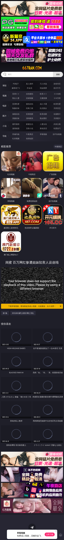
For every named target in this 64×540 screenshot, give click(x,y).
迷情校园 (15, 128)
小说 (5, 126)
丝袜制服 (29, 98)
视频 (5, 95)
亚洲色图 (29, 114)
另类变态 (57, 108)
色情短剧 (29, 138)
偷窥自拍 (15, 114)
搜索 (58, 74)
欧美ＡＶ (43, 94)
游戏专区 (57, 84)
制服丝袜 (15, 108)
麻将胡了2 (16, 88)
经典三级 (29, 108)
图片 (5, 115)
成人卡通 (43, 104)
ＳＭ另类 (57, 98)
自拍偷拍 (29, 94)
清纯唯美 (29, 118)
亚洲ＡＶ (15, 94)
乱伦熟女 (43, 108)
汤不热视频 (57, 134)
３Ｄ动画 (57, 94)
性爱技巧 (57, 128)
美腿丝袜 (15, 118)
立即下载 (49, 534)
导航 (5, 136)
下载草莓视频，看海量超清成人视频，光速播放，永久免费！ (35, 306)
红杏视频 (15, 138)
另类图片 (57, 118)
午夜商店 (29, 134)
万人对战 (43, 84)
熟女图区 (43, 118)
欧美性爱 (57, 104)
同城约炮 (15, 134)
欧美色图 (43, 114)
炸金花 (29, 88)
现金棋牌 (43, 88)
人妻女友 (43, 124)
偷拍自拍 (29, 104)
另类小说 (29, 128)
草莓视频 (43, 134)
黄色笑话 (43, 128)
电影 (5, 105)
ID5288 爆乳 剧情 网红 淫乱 (23, 313)
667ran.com (32, 68)
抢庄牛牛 (57, 88)
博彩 (5, 85)
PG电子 (16, 84)
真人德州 (29, 84)
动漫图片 (57, 114)
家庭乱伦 (29, 124)
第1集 (5, 313)
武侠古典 (57, 124)
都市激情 (15, 124)
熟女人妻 (15, 98)
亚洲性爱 (15, 104)
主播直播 (43, 98)
